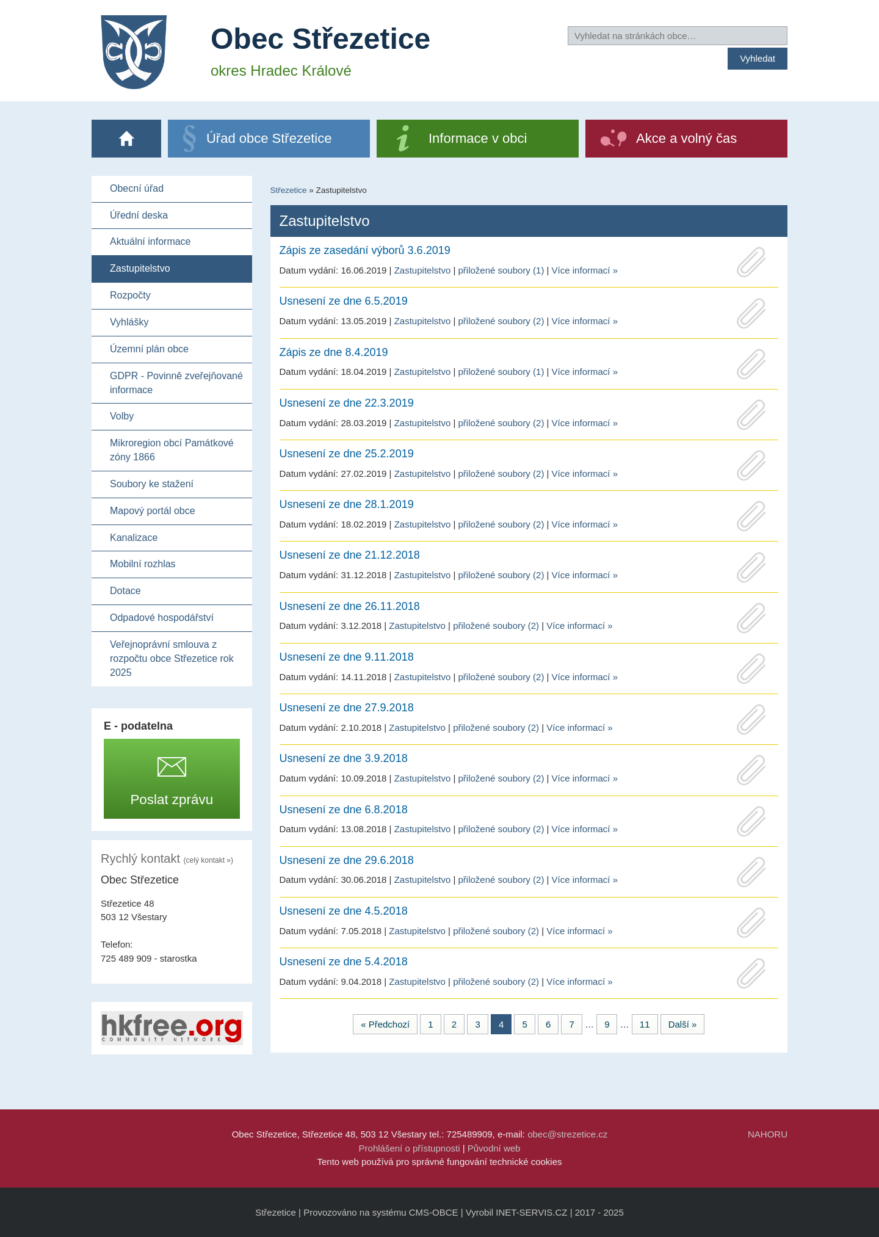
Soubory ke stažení (152, 484)
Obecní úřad (137, 188)
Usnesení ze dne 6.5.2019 (344, 301)
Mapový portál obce (152, 511)
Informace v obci (478, 138)
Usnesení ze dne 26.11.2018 (350, 606)
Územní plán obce (149, 349)
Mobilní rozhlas (143, 564)
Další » (682, 1024)
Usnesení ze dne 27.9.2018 (347, 708)
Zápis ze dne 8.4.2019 (334, 352)
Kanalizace (133, 537)
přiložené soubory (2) (501, 321)
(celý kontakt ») (208, 860)
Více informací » (585, 270)
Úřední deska (139, 215)
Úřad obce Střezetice (268, 138)
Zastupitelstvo (140, 268)
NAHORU (767, 1134)
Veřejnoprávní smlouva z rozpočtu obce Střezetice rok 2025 (172, 658)
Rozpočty (130, 295)
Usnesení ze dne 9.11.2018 (347, 657)
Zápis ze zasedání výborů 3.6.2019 (365, 250)
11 (645, 1024)
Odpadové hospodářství (162, 617)
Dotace (125, 591)
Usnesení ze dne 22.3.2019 (347, 403)
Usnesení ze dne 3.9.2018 (344, 758)
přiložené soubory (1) (501, 270)
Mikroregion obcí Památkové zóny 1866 (172, 450)
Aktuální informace (150, 241)
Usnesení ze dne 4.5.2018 (344, 911)
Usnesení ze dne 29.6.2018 (347, 860)
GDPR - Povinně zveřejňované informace (176, 383)
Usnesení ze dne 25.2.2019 (347, 454)
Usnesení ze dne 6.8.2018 (344, 810)
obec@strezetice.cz (567, 1134)
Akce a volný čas (686, 138)
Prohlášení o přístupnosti (409, 1148)
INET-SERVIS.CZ (531, 1212)
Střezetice (288, 190)
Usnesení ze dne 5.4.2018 (344, 962)
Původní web (494, 1148)
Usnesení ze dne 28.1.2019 (347, 504)
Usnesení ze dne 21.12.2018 (350, 555)
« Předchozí (385, 1024)
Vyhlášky (129, 322)
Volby (122, 416)
